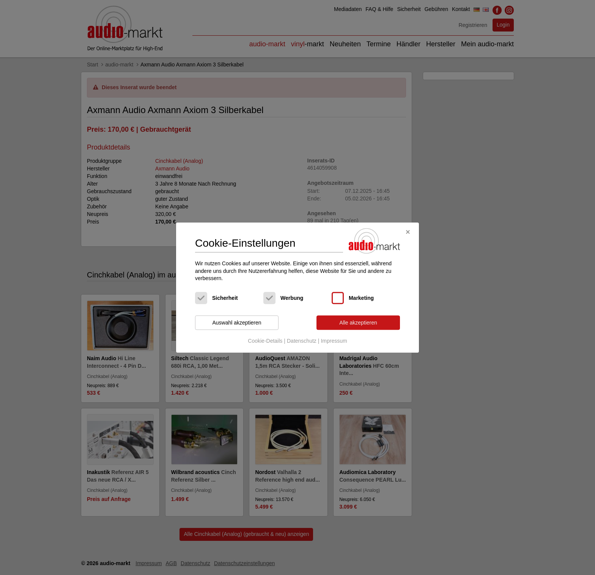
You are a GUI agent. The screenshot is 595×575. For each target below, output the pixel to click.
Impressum (334, 341)
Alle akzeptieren (358, 323)
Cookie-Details (265, 341)
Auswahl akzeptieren (236, 323)
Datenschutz (301, 341)
